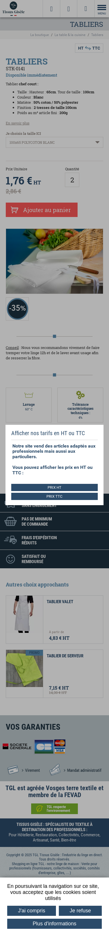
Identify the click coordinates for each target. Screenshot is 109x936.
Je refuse (80, 911)
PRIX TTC (54, 496)
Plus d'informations (54, 923)
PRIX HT (54, 487)
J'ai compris (31, 911)
